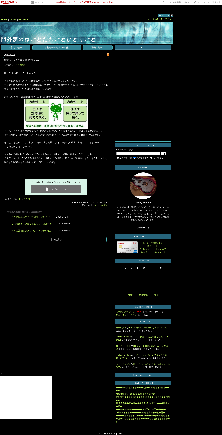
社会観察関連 (19, 65)
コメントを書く (100, 205)
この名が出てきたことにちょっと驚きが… (32, 223)
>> (180, 2)
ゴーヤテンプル (123, 346)
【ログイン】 (166, 19)
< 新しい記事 (15, 47)
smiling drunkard (123, 337)
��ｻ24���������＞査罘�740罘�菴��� (141, 409)
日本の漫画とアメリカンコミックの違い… (32, 230)
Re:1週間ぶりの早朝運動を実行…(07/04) (148, 327)
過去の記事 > (98, 47)
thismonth (143, 295)
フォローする (143, 227)
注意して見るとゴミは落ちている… (22, 59)
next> (156, 295)
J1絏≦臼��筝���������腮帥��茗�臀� (140, 412)
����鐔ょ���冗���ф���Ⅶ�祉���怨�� (143, 415)
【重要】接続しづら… (126, 311)
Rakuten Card (143, 236)
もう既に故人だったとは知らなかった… (31, 216)
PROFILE (23, 19)
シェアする (24, 198)
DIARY (13, 19)
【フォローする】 (150, 19)
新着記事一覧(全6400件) (56, 47)
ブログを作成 (203, 2)
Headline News (143, 383)
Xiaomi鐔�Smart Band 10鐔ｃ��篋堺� (135, 394)
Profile (143, 167)
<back (130, 295)
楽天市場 (216, 2)
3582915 (164, 15)
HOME (4, 19)
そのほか (38, 2)
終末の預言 (121, 327)
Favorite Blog (143, 307)
